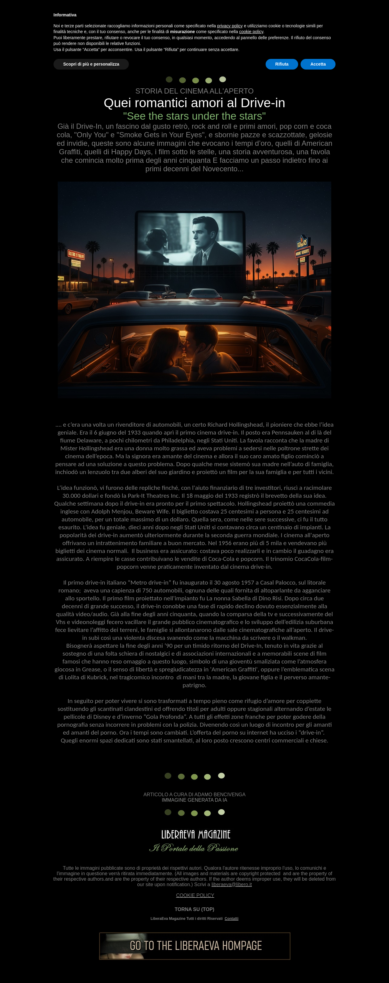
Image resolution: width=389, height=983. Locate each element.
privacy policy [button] (230, 25)
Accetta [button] (318, 64)
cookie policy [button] (251, 31)
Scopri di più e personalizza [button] (91, 64)
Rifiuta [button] (282, 64)
